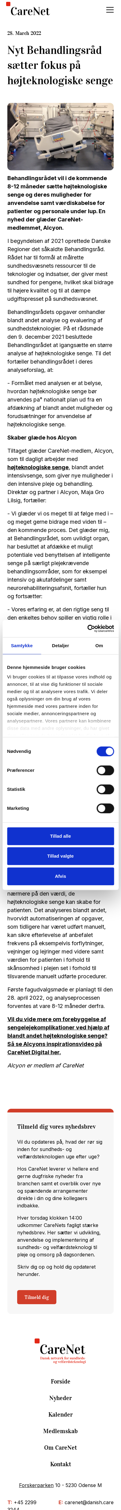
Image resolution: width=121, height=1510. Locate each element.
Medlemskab (60, 1431)
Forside (60, 1381)
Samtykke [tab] (22, 645)
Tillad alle (60, 836)
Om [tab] (99, 645)
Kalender (60, 1414)
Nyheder (60, 1398)
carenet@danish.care (89, 1502)
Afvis (60, 876)
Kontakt (60, 1464)
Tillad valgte (60, 856)
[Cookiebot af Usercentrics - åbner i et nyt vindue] (87, 628)
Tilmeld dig (37, 1297)
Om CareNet (60, 1447)
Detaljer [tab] (60, 645)
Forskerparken (36, 1485)
